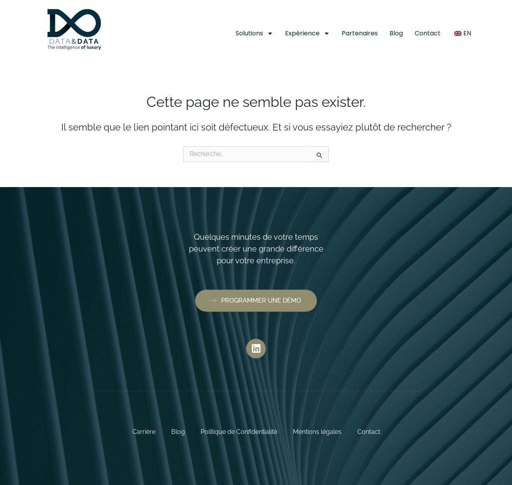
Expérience (307, 33)
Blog (396, 33)
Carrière (143, 431)
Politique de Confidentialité (239, 431)
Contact (428, 33)
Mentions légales (317, 431)
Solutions (254, 33)
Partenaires (360, 33)
